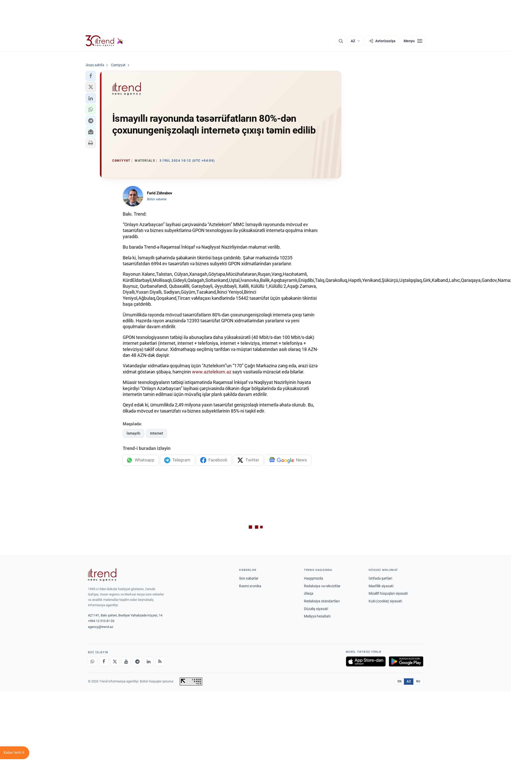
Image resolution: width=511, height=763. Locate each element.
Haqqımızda (313, 578)
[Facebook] (103, 661)
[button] (91, 76)
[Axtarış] (341, 41)
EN (400, 681)
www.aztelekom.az (211, 371)
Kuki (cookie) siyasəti (385, 601)
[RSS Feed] (160, 661)
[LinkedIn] (148, 661)
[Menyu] (413, 41)
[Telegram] (137, 661)
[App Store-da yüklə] (366, 661)
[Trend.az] (104, 41)
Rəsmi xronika (250, 586)
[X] (115, 661)
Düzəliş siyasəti (316, 609)
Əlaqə (308, 593)
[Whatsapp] (92, 661)
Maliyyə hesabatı (317, 616)
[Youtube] (126, 661)
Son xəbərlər (248, 578)
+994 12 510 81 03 (101, 621)
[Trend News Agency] (102, 574)
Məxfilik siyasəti (381, 586)
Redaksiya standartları (322, 601)
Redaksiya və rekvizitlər (322, 586)
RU (418, 681)
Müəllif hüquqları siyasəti (388, 593)
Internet (156, 433)
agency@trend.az (100, 627)
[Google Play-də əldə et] (406, 661)
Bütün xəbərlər (157, 199)
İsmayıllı (133, 433)
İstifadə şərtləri (380, 578)
